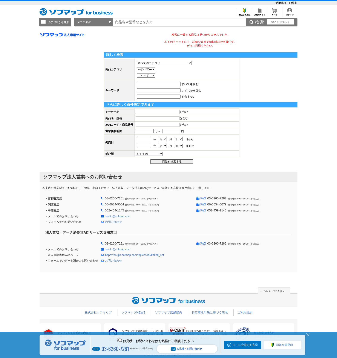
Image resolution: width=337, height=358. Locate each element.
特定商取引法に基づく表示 (210, 312)
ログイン (290, 13)
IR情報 (293, 3)
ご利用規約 (280, 3)
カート (275, 13)
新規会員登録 (244, 13)
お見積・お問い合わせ (186, 348)
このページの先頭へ (273, 291)
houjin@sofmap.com (117, 216)
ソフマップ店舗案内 (168, 312)
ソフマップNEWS (133, 312)
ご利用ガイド (260, 13)
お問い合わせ (113, 221)
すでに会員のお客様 (245, 344)
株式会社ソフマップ (98, 312)
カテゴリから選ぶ (58, 22)
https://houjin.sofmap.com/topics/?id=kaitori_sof (134, 255)
